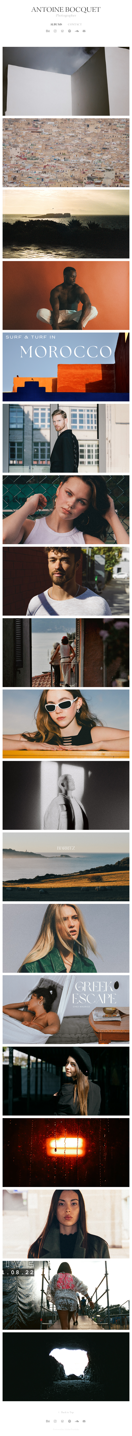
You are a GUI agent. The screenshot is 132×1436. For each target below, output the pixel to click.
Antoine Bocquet (66, 10)
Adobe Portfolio (71, 1429)
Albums (56, 25)
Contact (75, 25)
